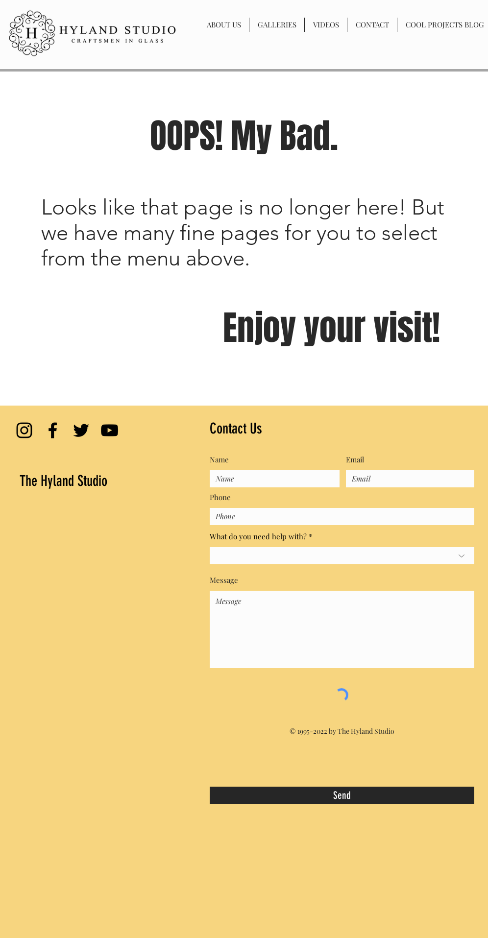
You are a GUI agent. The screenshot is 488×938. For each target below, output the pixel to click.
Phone (220, 497)
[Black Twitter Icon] (81, 430)
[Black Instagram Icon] (24, 430)
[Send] (342, 795)
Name (219, 459)
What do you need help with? (258, 536)
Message (224, 580)
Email (355, 459)
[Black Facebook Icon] (52, 430)
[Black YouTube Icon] (109, 430)
